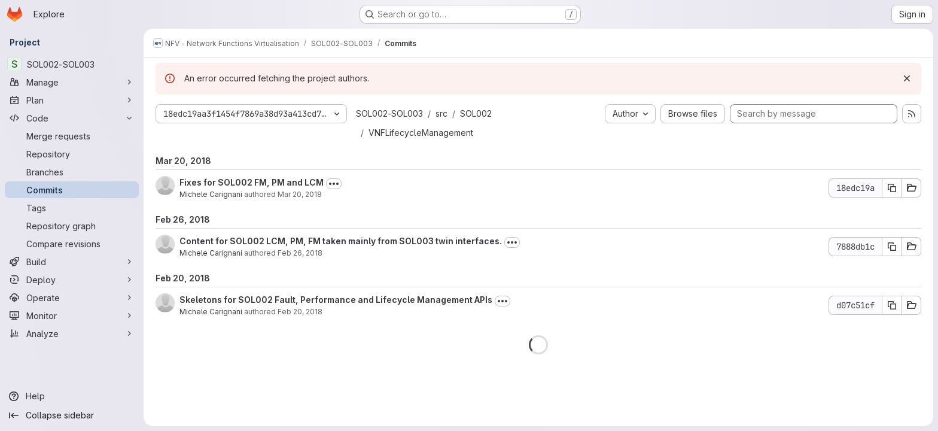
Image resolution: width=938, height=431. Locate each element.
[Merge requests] (72, 136)
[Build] (72, 261)
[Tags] (72, 207)
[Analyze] (72, 333)
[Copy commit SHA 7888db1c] (892, 246)
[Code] (72, 118)
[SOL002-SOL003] (72, 64)
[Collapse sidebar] (72, 415)
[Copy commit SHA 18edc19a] (892, 188)
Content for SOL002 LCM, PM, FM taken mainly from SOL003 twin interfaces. (340, 241)
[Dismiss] (907, 78)
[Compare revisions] (72, 243)
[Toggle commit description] (334, 183)
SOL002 (476, 113)
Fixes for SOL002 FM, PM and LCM (251, 182)
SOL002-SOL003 (389, 113)
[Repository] (72, 153)
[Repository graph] (72, 225)
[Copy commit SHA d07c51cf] (892, 305)
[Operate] (72, 297)
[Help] (72, 396)
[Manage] (72, 82)
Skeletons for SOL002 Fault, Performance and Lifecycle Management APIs (335, 300)
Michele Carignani (210, 194)
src (441, 113)
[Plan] (72, 100)
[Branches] (72, 171)
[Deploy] (72, 279)
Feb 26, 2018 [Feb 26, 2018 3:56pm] (300, 252)
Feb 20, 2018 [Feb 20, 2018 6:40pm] (300, 311)
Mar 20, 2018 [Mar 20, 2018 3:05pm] (300, 194)
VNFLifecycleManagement (420, 133)
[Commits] (72, 189)
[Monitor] (72, 315)
